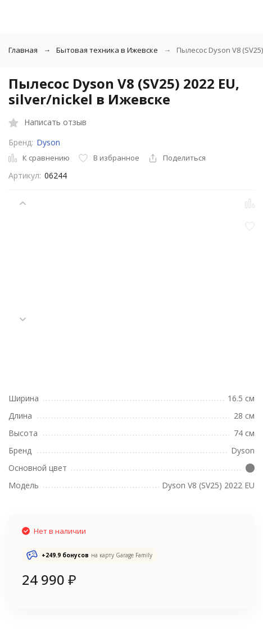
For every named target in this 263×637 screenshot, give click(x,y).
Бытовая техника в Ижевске (107, 50)
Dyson (48, 142)
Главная (23, 50)
